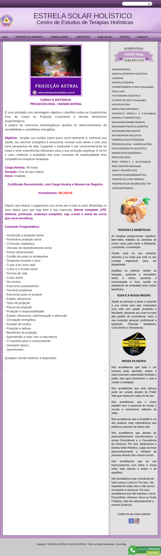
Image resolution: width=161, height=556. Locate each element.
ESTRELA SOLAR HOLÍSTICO (82, 16)
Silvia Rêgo (121, 544)
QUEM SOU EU (105, 37)
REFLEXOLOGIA (121, 157)
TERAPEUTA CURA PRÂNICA (128, 179)
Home (4, 37)
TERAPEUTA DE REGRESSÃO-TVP (131, 183)
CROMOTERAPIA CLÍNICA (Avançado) (133, 87)
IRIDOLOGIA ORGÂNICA (125, 109)
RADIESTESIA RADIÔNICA (126, 153)
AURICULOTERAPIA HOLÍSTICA (129, 73)
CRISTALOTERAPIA (123, 82)
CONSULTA (142, 37)
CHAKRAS (117, 78)
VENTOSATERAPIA (122, 188)
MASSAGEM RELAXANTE (126, 131)
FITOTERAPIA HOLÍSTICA (126, 95)
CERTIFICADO (83, 37)
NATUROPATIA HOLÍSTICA (126, 135)
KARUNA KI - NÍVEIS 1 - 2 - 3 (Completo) (134, 113)
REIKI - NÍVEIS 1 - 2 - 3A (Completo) (131, 161)
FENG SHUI (118, 91)
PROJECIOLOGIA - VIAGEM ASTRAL (132, 144)
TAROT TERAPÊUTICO (124, 170)
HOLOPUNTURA (121, 104)
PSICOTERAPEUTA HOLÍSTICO (129, 148)
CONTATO (124, 37)
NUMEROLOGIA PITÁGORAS (128, 139)
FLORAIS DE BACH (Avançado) (129, 100)
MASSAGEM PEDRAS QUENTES (130, 126)
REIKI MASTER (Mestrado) (126, 166)
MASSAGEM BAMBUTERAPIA (128, 122)
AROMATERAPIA (121, 69)
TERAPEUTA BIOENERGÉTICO (129, 175)
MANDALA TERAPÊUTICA (126, 117)
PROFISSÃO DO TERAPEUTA (29, 37)
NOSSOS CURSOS (59, 37)
